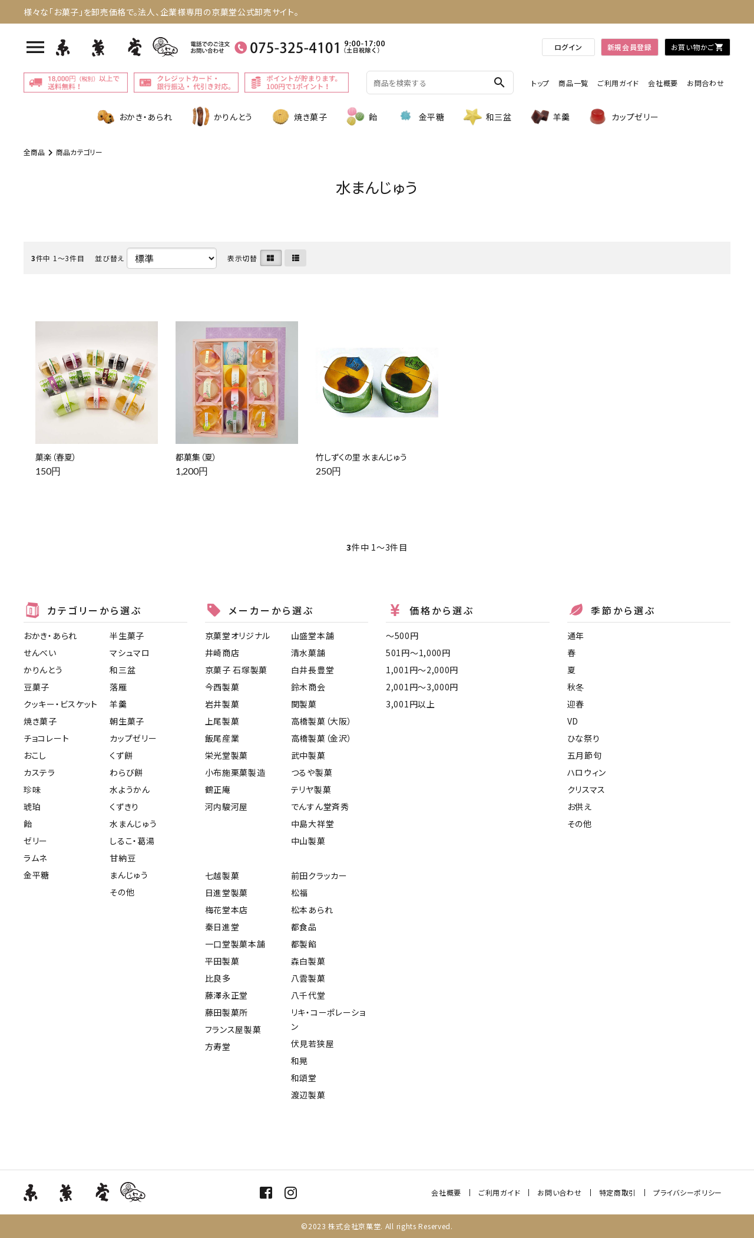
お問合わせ (706, 83)
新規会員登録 (629, 47)
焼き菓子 (299, 116)
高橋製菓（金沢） (321, 738)
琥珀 (32, 806)
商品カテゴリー (79, 152)
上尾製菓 (222, 721)
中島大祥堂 (313, 823)
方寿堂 (218, 1046)
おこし (35, 755)
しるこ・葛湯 (132, 841)
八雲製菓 (308, 978)
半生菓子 (127, 635)
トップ (540, 83)
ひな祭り (583, 738)
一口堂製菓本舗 (235, 944)
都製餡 (304, 944)
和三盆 (487, 116)
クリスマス (586, 789)
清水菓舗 (308, 652)
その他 (122, 892)
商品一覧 (573, 83)
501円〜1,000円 (418, 652)
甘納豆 (122, 858)
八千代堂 (308, 995)
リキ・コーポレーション (328, 1019)
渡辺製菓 (308, 1095)
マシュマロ (130, 652)
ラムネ (35, 858)
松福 (299, 892)
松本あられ (312, 910)
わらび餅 (126, 772)
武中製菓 (308, 755)
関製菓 (304, 704)
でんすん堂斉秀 (320, 806)
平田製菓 (222, 961)
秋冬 (575, 687)
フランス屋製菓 (233, 1029)
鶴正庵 (218, 789)
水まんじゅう (133, 823)
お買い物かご (697, 47)
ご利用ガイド (618, 83)
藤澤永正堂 (227, 995)
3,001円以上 (410, 704)
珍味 (32, 789)
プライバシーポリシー (687, 1192)
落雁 (118, 687)
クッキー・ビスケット (61, 704)
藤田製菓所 (227, 1012)
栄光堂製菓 (227, 755)
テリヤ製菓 (311, 789)
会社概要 (663, 83)
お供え (579, 806)
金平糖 (420, 116)
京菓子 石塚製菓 (236, 670)
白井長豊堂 (313, 670)
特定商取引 (618, 1192)
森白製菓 (308, 961)
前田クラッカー (319, 875)
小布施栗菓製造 (235, 772)
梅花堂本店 (227, 910)
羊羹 (550, 116)
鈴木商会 (308, 687)
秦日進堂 (222, 927)
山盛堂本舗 (313, 635)
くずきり (124, 806)
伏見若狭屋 (313, 1043)
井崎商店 (222, 652)
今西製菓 (222, 687)
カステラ (39, 772)
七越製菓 (222, 875)
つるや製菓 (312, 772)
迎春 (575, 704)
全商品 (34, 152)
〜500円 (402, 635)
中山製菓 (308, 841)
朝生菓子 (127, 721)
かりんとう (221, 116)
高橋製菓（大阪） (321, 721)
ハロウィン (587, 772)
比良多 (218, 978)
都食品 (304, 927)
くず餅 (121, 755)
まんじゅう (129, 875)
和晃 (299, 1060)
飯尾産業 (222, 738)
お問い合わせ (559, 1192)
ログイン (568, 47)
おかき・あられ (134, 116)
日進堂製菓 (227, 892)
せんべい (40, 652)
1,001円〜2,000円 (422, 670)
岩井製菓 (222, 704)
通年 (575, 635)
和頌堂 (304, 1078)
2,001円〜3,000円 (422, 687)
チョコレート (46, 738)
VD (572, 721)
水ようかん (130, 789)
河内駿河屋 (227, 806)
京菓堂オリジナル (238, 635)
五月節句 (584, 755)
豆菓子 (36, 687)
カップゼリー (623, 116)
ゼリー (36, 841)
